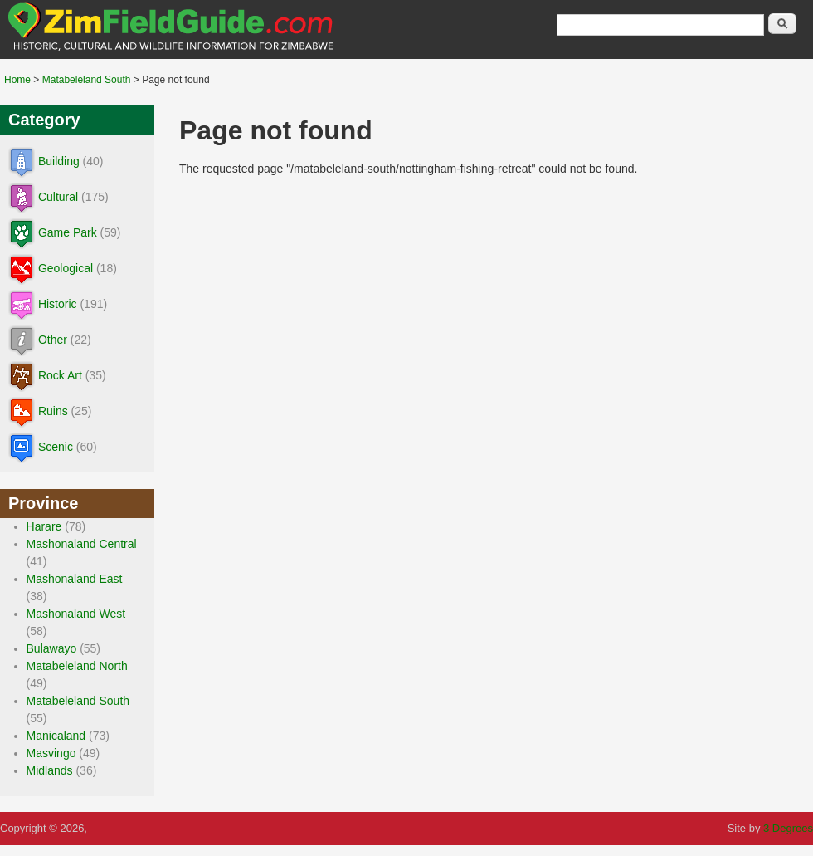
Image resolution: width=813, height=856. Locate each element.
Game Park (67, 232)
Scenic (55, 446)
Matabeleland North (77, 666)
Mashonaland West (76, 613)
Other (52, 339)
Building (59, 161)
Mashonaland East (75, 578)
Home (17, 80)
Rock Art (60, 375)
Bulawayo (52, 648)
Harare (44, 526)
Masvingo (51, 753)
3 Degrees (788, 828)
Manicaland (56, 735)
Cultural (58, 196)
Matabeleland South (86, 80)
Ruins (53, 411)
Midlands (50, 770)
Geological (65, 268)
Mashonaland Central (82, 543)
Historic (57, 304)
